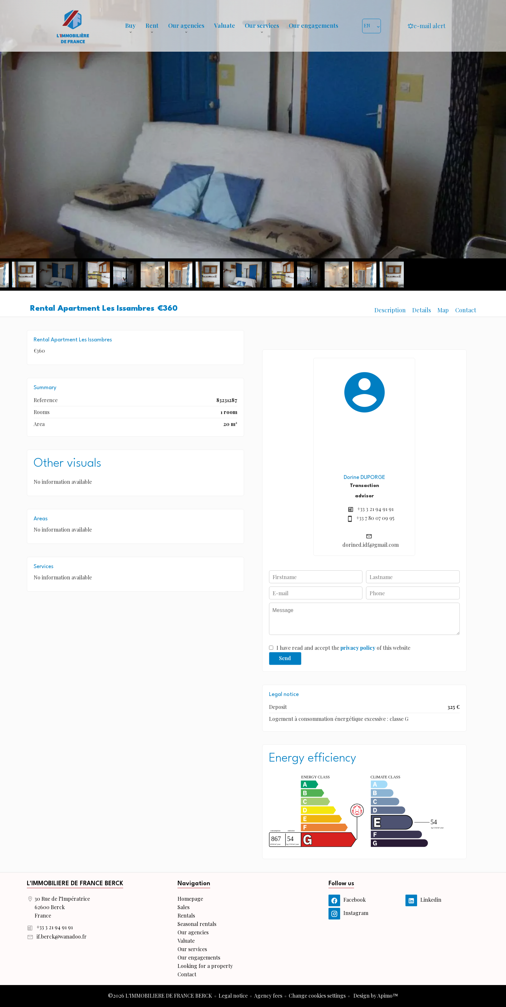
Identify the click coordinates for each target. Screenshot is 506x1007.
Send (285, 658)
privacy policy (357, 647)
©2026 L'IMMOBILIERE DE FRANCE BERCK (160, 995)
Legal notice (233, 995)
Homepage (72, 25)
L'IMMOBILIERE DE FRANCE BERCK (75, 884)
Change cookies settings (317, 995)
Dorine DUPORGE (364, 477)
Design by (375, 995)
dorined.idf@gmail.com (370, 544)
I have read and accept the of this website (343, 647)
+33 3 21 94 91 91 (375, 508)
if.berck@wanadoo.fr (62, 936)
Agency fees (268, 995)
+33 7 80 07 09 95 (375, 517)
